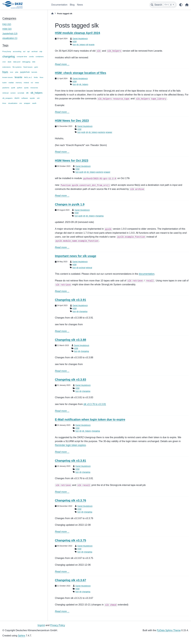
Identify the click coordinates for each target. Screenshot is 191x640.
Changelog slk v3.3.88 (70, 339)
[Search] (163, 5)
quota (26, 88)
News (80, 4)
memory (19, 82)
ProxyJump (6, 51)
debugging (26, 62)
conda (31, 56)
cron (4, 62)
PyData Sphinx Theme (169, 630)
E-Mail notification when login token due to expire (90, 419)
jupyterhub (25, 72)
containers (40, 56)
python (19, 88)
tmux (4, 103)
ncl (32, 82)
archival (34, 51)
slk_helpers (36, 93)
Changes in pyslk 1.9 (69, 204)
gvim (36, 67)
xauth (34, 103)
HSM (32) (7, 29)
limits (36, 77)
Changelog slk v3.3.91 (70, 299)
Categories (9, 18)
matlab (11, 82)
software (24, 98)
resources (34, 88)
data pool (16, 62)
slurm (16, 98)
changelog (8, 56)
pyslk (13, 88)
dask (9, 62)
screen (13, 93)
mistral (26, 82)
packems (5, 88)
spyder (32, 98)
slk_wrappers (7, 98)
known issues (7, 77)
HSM (75, 42)
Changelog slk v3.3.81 (70, 460)
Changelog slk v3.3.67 (70, 580)
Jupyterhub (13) (9, 33)
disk (33, 62)
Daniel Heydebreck (80, 39)
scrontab (21, 93)
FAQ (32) (6, 24)
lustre (4, 82)
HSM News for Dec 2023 (72, 120)
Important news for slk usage (75, 256)
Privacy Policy (57, 625)
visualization (12, 103)
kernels (34, 72)
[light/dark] (181, 4)
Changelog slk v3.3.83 (70, 379)
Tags (5, 45)
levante (18, 77)
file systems (17, 67)
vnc (20, 103)
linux (41, 77)
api (28, 51)
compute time (22, 56)
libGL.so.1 (28, 77)
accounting (17, 51)
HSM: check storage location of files (80, 73)
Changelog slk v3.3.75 (70, 540)
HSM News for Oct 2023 (71, 160)
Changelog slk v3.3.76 (70, 500)
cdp (40, 51)
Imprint (41, 625)
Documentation (59, 4)
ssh (38, 98)
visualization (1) (9, 38)
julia (16, 72)
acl (24, 51)
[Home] (52, 13)
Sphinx (21, 635)
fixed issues (27, 67)
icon (11, 72)
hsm (5, 72)
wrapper (27, 103)
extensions (6, 67)
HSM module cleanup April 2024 (77, 33)
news (37, 82)
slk (27, 93)
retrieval (5, 93)
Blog (72, 4)
